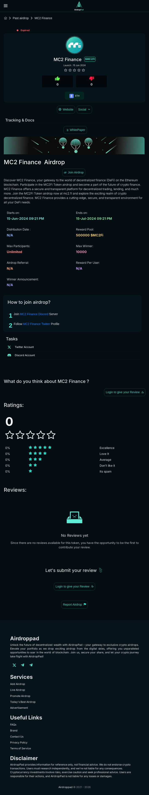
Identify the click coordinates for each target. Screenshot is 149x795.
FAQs (13, 724)
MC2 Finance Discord (34, 314)
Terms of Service (20, 748)
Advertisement (19, 707)
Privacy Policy (18, 742)
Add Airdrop (17, 684)
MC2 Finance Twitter (36, 324)
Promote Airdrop (20, 696)
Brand (14, 730)
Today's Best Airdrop (23, 701)
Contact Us (16, 736)
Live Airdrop (17, 689)
